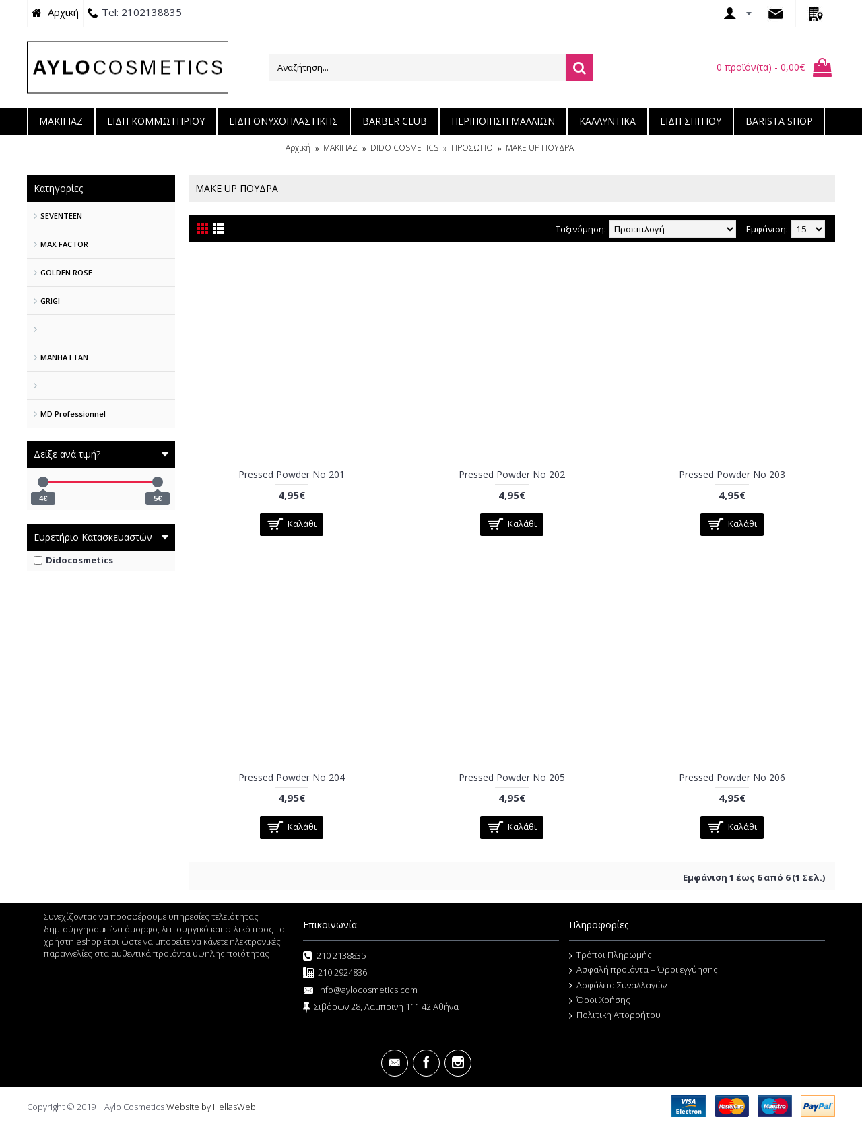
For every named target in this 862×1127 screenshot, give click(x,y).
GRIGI (50, 301)
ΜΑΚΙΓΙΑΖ (340, 147)
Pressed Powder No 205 (512, 777)
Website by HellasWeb (211, 1107)
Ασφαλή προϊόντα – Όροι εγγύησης (643, 970)
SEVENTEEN (61, 216)
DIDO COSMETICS (404, 147)
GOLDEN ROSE (66, 272)
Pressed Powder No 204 (291, 777)
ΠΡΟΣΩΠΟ (472, 147)
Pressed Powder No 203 (732, 474)
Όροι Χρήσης (599, 1000)
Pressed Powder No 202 (512, 474)
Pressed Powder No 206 (732, 777)
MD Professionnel (73, 414)
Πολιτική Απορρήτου (615, 1015)
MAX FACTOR (64, 244)
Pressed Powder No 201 (291, 474)
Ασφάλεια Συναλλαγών (618, 985)
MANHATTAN (64, 357)
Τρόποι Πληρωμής (610, 955)
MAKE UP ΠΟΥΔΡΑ (540, 147)
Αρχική (298, 147)
